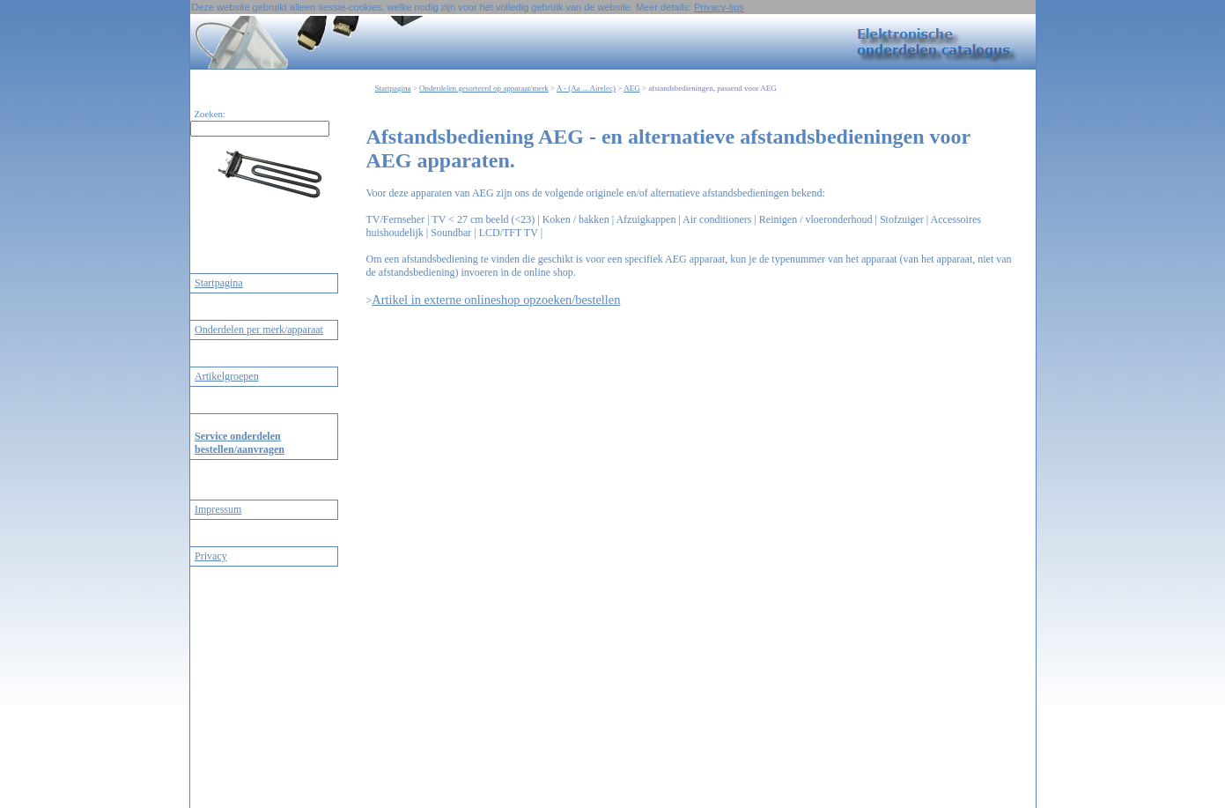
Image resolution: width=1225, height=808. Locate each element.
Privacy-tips (719, 7)
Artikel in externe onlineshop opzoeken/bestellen (496, 300)
